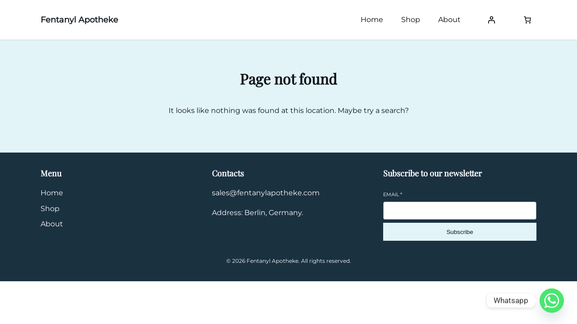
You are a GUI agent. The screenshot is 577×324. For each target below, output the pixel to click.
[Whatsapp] (552, 300)
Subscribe (459, 232)
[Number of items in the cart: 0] (527, 20)
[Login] (491, 20)
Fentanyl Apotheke (79, 20)
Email (392, 194)
